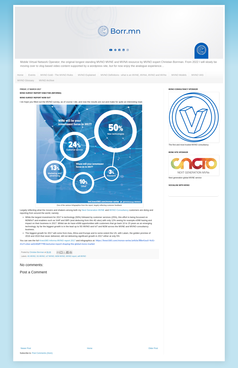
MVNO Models (178, 75)
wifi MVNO (82, 256)
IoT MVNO (50, 256)
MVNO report (71, 256)
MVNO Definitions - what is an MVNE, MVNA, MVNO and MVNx (133, 75)
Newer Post (26, 348)
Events (31, 75)
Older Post (153, 348)
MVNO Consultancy (119, 210)
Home (20, 75)
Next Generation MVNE (93, 210)
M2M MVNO (60, 256)
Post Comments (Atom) (42, 353)
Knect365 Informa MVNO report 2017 (57, 240)
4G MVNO (31, 256)
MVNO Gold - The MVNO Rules (56, 75)
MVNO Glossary (25, 80)
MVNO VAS (197, 75)
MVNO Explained (87, 75)
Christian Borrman (37, 252)
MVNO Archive (46, 80)
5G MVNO (41, 256)
